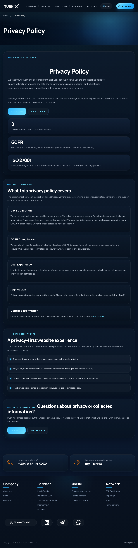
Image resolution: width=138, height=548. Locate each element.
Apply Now (61, 6)
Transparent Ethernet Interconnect (47, 502)
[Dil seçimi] (106, 6)
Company (31, 6)
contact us (98, 316)
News (5, 495)
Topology (110, 495)
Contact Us (17, 111)
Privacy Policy (129, 542)
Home (5, 16)
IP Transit (41, 509)
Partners (7, 500)
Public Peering (43, 491)
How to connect (79, 495)
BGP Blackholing (113, 491)
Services (46, 6)
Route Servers (112, 505)
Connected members (81, 491)
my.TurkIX (126, 6)
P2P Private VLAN (44, 495)
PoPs (108, 500)
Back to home (38, 111)
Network (92, 6)
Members (77, 6)
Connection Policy (80, 500)
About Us (7, 491)
